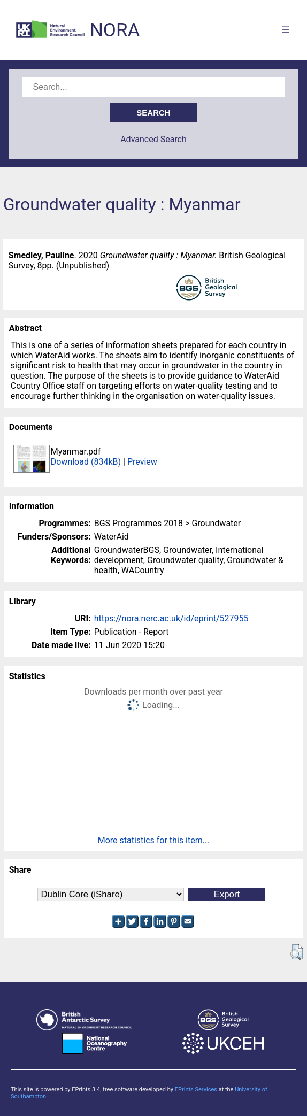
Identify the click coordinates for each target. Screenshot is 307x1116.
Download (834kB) (86, 462)
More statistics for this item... (154, 840)
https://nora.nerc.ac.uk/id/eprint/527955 (171, 618)
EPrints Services (196, 1089)
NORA (115, 30)
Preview (142, 462)
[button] (296, 952)
